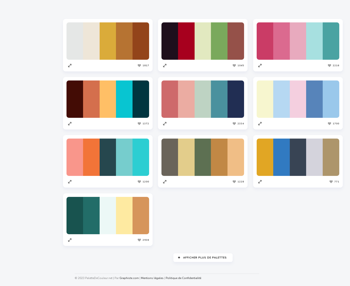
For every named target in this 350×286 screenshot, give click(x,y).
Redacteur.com (19, 211)
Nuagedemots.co (20, 274)
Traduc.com (16, 220)
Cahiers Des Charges (23, 266)
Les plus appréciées (99, 9)
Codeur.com (16, 202)
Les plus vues (135, 9)
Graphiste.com (18, 194)
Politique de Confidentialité (183, 278)
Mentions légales (152, 278)
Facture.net (16, 229)
